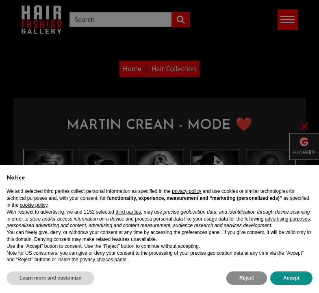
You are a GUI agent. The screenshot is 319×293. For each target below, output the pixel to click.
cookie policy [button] (34, 205)
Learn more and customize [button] (50, 278)
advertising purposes (287, 219)
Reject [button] (246, 278)
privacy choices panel (103, 259)
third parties (128, 212)
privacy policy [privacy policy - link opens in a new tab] (186, 191)
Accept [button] (291, 278)
